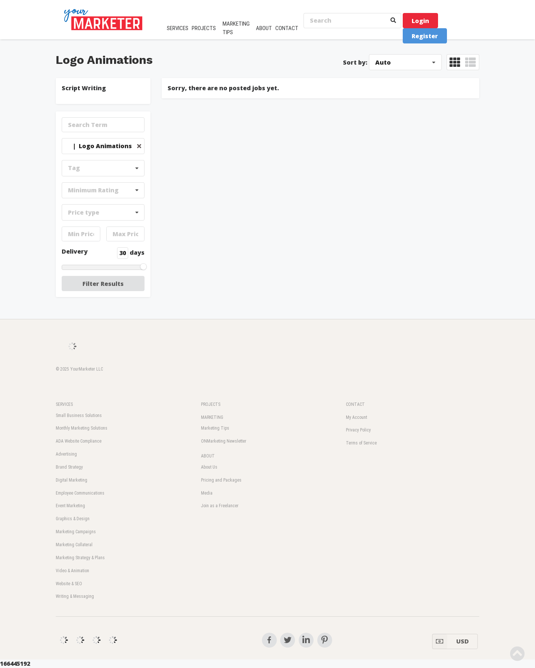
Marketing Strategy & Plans (80, 557)
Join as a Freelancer (220, 505)
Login (420, 21)
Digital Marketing (71, 480)
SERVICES (177, 28)
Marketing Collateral (74, 544)
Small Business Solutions (79, 415)
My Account (356, 417)
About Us (209, 467)
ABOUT (264, 28)
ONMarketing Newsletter (223, 441)
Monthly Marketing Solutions (81, 428)
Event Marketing (70, 505)
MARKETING (212, 417)
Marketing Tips (215, 428)
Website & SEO (69, 583)
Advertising (66, 454)
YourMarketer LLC (86, 369)
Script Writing (84, 88)
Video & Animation (72, 570)
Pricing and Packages (221, 480)
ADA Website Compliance (78, 441)
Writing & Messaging (75, 596)
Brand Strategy (69, 467)
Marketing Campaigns (76, 531)
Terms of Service (361, 443)
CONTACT (286, 28)
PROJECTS (204, 28)
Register (425, 36)
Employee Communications (80, 493)
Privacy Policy (358, 430)
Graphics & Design (73, 518)
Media (207, 493)
